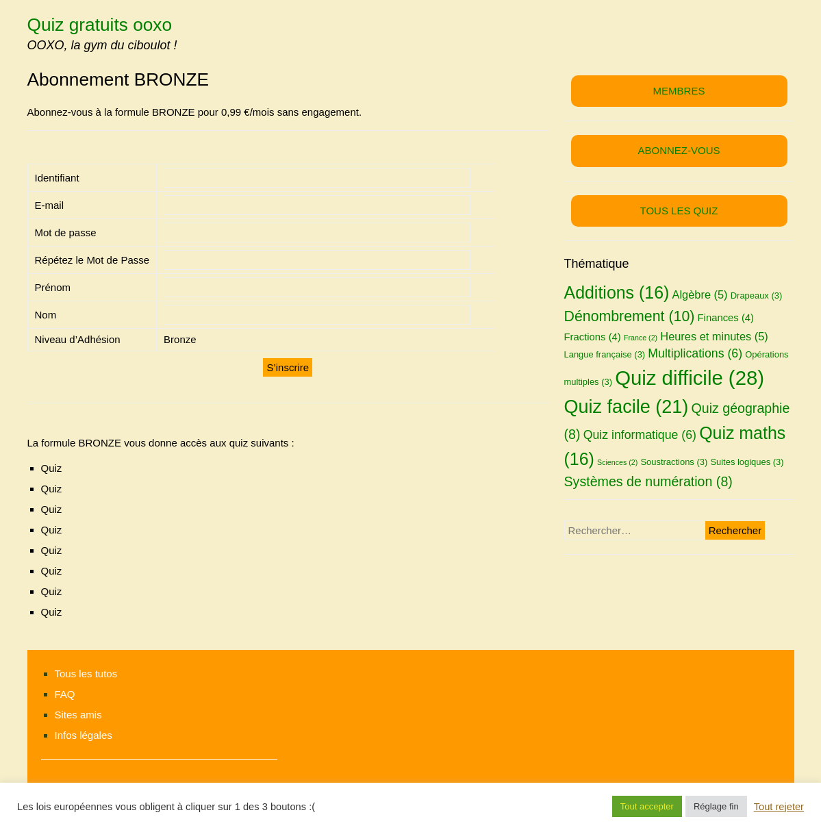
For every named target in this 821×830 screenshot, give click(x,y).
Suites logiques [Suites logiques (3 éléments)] (746, 462)
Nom (46, 314)
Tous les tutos (86, 673)
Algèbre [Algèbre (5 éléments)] (700, 294)
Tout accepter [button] (647, 806)
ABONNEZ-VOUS (678, 150)
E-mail (49, 205)
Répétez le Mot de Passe (92, 260)
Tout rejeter (779, 806)
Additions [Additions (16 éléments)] (617, 292)
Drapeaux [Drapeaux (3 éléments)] (757, 295)
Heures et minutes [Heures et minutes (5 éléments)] (714, 336)
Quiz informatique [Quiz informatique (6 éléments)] (639, 435)
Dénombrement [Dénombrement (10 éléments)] (629, 316)
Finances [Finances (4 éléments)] (726, 317)
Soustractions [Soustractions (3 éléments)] (673, 462)
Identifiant (57, 178)
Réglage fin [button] (716, 806)
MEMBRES (679, 91)
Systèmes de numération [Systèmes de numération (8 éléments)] (648, 481)
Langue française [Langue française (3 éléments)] (605, 354)
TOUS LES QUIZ (679, 210)
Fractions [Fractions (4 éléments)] (592, 336)
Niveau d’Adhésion (78, 339)
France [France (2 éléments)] (640, 338)
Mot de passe (66, 232)
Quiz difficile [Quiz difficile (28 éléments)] (689, 377)
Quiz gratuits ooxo (100, 24)
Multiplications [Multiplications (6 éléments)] (695, 353)
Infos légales (83, 735)
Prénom (53, 287)
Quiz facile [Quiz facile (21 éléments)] (626, 407)
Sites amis (78, 714)
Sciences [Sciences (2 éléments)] (617, 462)
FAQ (65, 694)
